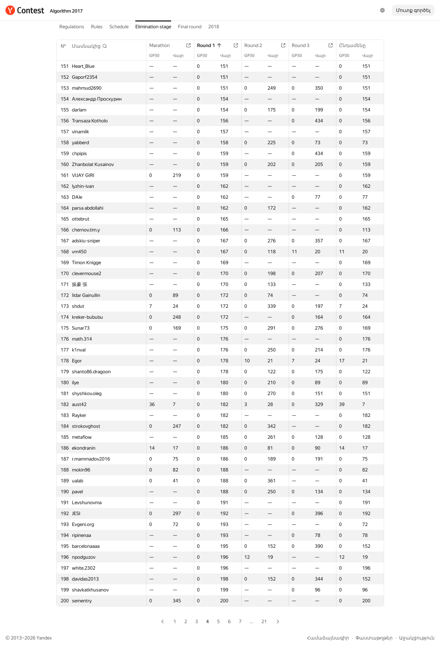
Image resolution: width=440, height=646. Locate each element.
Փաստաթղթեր (374, 638)
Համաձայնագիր (328, 638)
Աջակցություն (417, 638)
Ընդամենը (356, 45)
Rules (97, 26)
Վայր (182, 55)
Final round (189, 26)
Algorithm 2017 (66, 11)
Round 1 (209, 45)
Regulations (71, 26)
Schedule (118, 26)
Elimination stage (153, 26)
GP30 (157, 55)
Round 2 (256, 45)
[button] (89, 46)
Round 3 (304, 45)
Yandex (44, 638)
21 (264, 621)
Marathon (163, 45)
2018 (213, 26)
